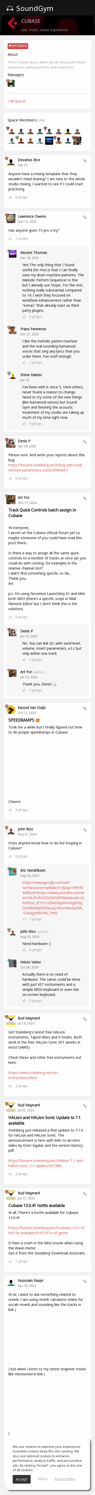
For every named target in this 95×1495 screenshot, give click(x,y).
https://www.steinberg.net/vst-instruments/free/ (33, 1075)
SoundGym (29, 8)
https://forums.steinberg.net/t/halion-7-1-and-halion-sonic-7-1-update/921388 (46, 1163)
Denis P (24, 441)
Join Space (18, 45)
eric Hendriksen (32, 870)
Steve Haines (31, 374)
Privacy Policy (65, 1478)
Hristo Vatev (30, 962)
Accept (21, 1479)
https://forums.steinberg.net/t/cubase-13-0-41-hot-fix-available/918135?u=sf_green (47, 1230)
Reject (42, 1478)
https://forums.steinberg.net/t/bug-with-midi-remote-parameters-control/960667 (45, 467)
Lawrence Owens (32, 216)
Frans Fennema (33, 328)
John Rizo (25, 829)
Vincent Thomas (33, 252)
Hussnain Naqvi (30, 1280)
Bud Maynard (29, 1018)
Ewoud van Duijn (32, 707)
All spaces (17, 101)
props (21, 197)
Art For (23, 497)
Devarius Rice (29, 159)
